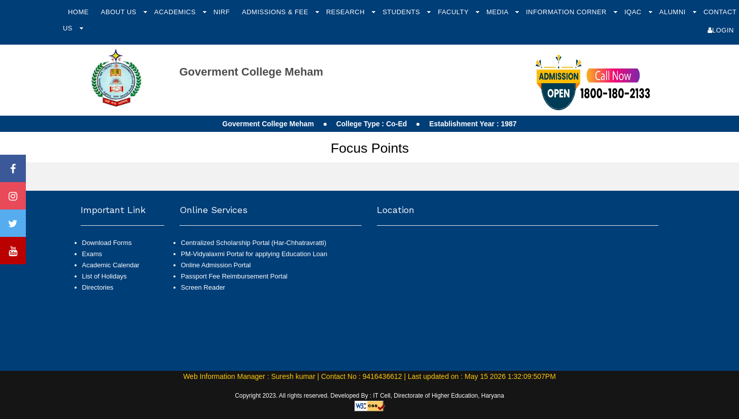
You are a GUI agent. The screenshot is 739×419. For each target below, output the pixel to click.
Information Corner (567, 12)
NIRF (222, 12)
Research (346, 12)
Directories (98, 287)
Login (721, 30)
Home (78, 12)
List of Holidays (104, 276)
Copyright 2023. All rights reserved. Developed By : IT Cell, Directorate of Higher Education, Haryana (369, 395)
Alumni (673, 12)
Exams (92, 254)
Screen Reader (203, 287)
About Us (119, 12)
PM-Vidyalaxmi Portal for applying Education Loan (254, 254)
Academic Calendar (110, 265)
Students (402, 12)
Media (498, 12)
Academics (176, 12)
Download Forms (107, 243)
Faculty (454, 12)
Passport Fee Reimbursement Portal (234, 276)
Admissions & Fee (276, 12)
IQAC (634, 12)
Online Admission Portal (216, 265)
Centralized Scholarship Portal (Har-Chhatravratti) (254, 243)
